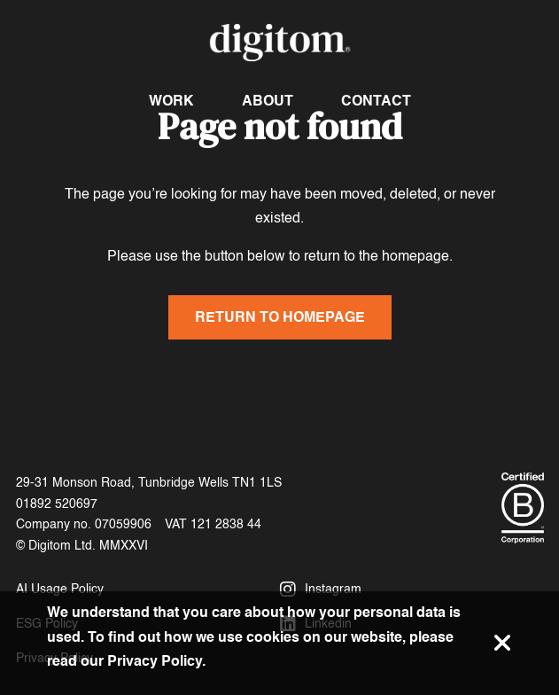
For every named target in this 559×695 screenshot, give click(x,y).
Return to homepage (280, 317)
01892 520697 (56, 504)
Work (171, 101)
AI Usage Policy (60, 589)
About (267, 101)
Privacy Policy (154, 661)
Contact (376, 101)
